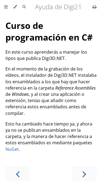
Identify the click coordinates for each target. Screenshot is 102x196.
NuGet (12, 149)
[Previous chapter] (17, 173)
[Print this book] (94, 7)
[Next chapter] (84, 173)
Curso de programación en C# (49, 31)
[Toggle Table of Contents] (6, 7)
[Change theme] (15, 7)
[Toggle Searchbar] (24, 7)
